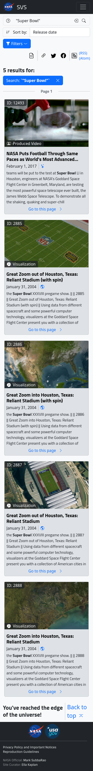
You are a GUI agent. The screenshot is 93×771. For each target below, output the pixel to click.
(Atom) (84, 58)
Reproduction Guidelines (21, 752)
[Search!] (84, 20)
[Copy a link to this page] (44, 55)
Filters (17, 43)
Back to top (77, 711)
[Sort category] (60, 32)
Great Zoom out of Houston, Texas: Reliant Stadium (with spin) (42, 277)
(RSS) (83, 53)
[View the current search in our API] (31, 55)
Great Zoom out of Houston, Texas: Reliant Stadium (42, 518)
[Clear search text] (75, 20)
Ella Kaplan (30, 765)
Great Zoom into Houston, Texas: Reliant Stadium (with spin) (40, 398)
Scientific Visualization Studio (22, 6)
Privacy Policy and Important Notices (29, 747)
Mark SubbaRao (34, 760)
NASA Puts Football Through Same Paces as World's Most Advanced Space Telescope (42, 156)
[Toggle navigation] (83, 7)
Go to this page (45, 209)
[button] (58, 80)
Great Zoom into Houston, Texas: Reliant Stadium (40, 639)
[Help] (8, 20)
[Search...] (42, 20)
